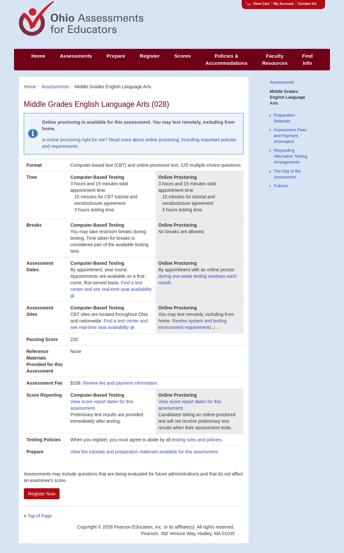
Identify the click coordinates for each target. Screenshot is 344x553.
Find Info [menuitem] (307, 59)
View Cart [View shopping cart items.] (257, 4)
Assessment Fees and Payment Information (290, 136)
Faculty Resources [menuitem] (275, 59)
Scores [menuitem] (182, 56)
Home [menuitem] (38, 56)
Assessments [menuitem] (76, 56)
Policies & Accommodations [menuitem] (227, 59)
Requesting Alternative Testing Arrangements (291, 156)
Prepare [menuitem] (116, 56)
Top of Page (40, 515)
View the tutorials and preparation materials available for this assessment (144, 451)
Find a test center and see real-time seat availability (111, 289)
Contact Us (307, 4)
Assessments (55, 86)
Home (30, 86)
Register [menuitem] (150, 56)
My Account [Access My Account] (284, 4)
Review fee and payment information (120, 383)
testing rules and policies (197, 439)
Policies (281, 186)
